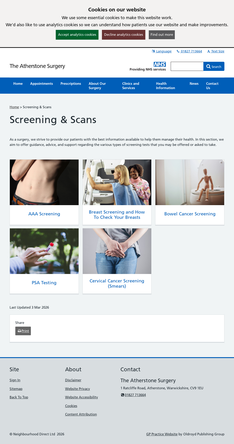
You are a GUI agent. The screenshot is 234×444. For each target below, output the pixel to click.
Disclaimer (73, 380)
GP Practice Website (162, 434)
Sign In (15, 380)
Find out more (162, 34)
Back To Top (19, 397)
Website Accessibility (81, 397)
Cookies (71, 406)
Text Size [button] (215, 51)
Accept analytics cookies (77, 34)
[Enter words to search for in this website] (187, 66)
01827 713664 (189, 51)
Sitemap (16, 389)
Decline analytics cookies (123, 34)
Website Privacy (77, 389)
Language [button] (161, 51)
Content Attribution (81, 414)
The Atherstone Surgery (37, 66)
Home (14, 107)
